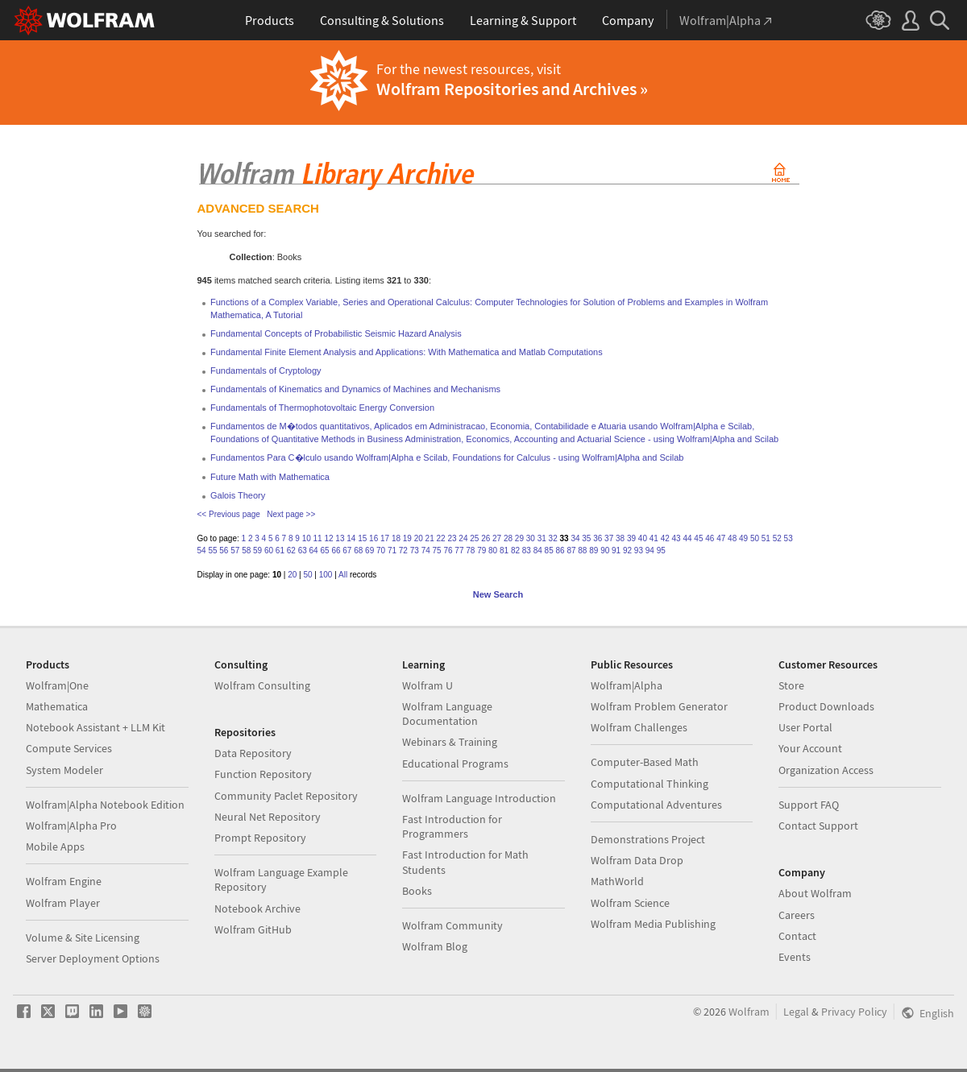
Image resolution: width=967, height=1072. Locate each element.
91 (616, 550)
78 (470, 550)
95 (661, 550)
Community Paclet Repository (286, 795)
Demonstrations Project (648, 839)
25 (474, 538)
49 (743, 538)
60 (268, 550)
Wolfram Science (630, 903)
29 (519, 538)
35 (586, 538)
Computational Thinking (649, 783)
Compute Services (69, 748)
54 (201, 550)
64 (313, 550)
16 (373, 538)
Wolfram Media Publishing (653, 924)
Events (794, 957)
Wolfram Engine (64, 881)
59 (257, 550)
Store (791, 685)
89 (593, 550)
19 (407, 538)
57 (234, 550)
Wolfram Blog (434, 946)
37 (608, 538)
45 (698, 538)
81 (504, 550)
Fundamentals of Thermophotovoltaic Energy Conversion (322, 407)
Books (417, 891)
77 (458, 550)
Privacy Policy (854, 1011)
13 (339, 538)
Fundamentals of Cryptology (266, 370)
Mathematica (57, 706)
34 (575, 538)
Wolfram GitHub (253, 929)
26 (485, 538)
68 (358, 550)
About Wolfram (815, 893)
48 (732, 538)
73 (414, 550)
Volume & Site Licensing (82, 937)
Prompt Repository (260, 837)
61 (280, 550)
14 (351, 538)
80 (492, 550)
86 (560, 550)
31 (541, 538)
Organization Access (826, 770)
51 (766, 538)
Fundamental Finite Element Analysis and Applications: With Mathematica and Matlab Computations (406, 352)
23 (451, 538)
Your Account (810, 748)
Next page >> (291, 514)
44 (687, 538)
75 (437, 550)
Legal (796, 1011)
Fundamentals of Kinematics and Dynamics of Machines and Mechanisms (355, 389)
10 (306, 538)
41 (654, 538)
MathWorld (617, 881)
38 (620, 538)
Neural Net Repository (267, 816)
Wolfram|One (57, 685)
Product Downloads (826, 706)
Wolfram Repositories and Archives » (512, 88)
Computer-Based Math (645, 762)
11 (317, 538)
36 (597, 538)
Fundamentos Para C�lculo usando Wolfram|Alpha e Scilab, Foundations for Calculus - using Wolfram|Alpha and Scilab (446, 457)
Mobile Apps (55, 846)
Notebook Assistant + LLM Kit (95, 727)
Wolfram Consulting (262, 685)
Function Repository (263, 774)
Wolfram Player (63, 903)
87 (571, 550)
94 (649, 550)
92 (627, 550)
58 (246, 550)
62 (291, 550)
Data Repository (253, 753)
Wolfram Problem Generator (659, 706)
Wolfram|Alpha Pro (71, 825)
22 (441, 538)
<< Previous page (228, 514)
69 (369, 550)
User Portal (805, 727)
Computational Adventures (656, 804)
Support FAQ (808, 804)
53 (788, 538)
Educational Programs (455, 763)
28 (508, 538)
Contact (797, 936)
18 (396, 538)
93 (638, 550)
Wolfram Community (452, 925)
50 (754, 538)
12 (328, 538)
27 (496, 538)
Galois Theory (237, 495)
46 (709, 538)
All (342, 574)
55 (212, 550)
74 (425, 550)
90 (604, 550)
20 (418, 538)
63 (302, 550)
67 (346, 550)
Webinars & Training (449, 742)
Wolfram (749, 1011)
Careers (796, 915)
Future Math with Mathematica (270, 477)
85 (549, 550)
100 (326, 574)
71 (392, 550)
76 (447, 550)
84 (537, 550)
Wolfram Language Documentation (447, 713)
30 (530, 538)
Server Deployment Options (93, 958)
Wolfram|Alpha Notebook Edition (105, 804)
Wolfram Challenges (639, 727)
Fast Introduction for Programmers (452, 826)
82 (515, 550)
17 (384, 538)
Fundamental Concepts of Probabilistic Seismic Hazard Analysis (336, 333)
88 (582, 550)
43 (676, 538)
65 (324, 550)
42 (665, 538)
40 (642, 538)
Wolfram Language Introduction (479, 798)
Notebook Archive (257, 908)
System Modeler (64, 770)
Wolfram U (427, 685)
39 (631, 538)
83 (526, 550)
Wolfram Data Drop (637, 860)
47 (720, 538)
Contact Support (818, 825)
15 (362, 538)
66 (335, 550)
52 (777, 538)
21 (429, 538)
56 (223, 550)
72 (403, 550)
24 (463, 538)
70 (380, 550)
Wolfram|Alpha (626, 685)
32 (553, 538)
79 (481, 550)
